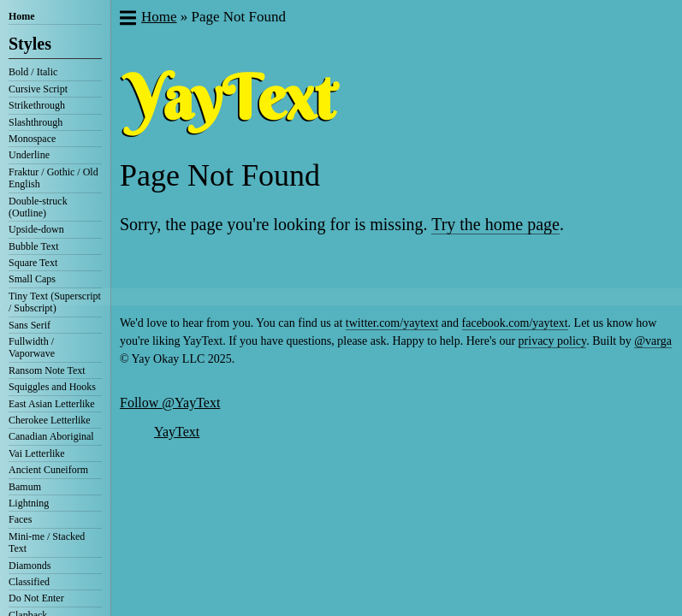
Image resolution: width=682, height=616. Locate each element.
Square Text (33, 263)
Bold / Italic (33, 72)
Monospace (32, 139)
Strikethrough (37, 105)
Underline (29, 155)
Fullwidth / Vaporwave (32, 347)
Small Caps (32, 279)
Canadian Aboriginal (51, 436)
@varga (653, 341)
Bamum (25, 487)
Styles (30, 43)
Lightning (29, 503)
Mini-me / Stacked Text (47, 542)
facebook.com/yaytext (515, 323)
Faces (20, 519)
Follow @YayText (170, 402)
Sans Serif (29, 325)
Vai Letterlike (37, 453)
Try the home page (495, 224)
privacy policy (553, 341)
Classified (29, 582)
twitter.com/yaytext (392, 323)
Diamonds (29, 566)
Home (22, 16)
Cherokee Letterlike (50, 420)
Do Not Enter (36, 598)
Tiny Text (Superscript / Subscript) (55, 302)
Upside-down (36, 229)
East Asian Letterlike (52, 404)
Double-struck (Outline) (38, 207)
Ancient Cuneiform (48, 470)
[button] (127, 20)
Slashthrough (35, 122)
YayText (176, 431)
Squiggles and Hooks (52, 387)
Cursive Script (38, 89)
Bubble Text (34, 246)
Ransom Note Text (47, 370)
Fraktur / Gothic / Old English (53, 178)
